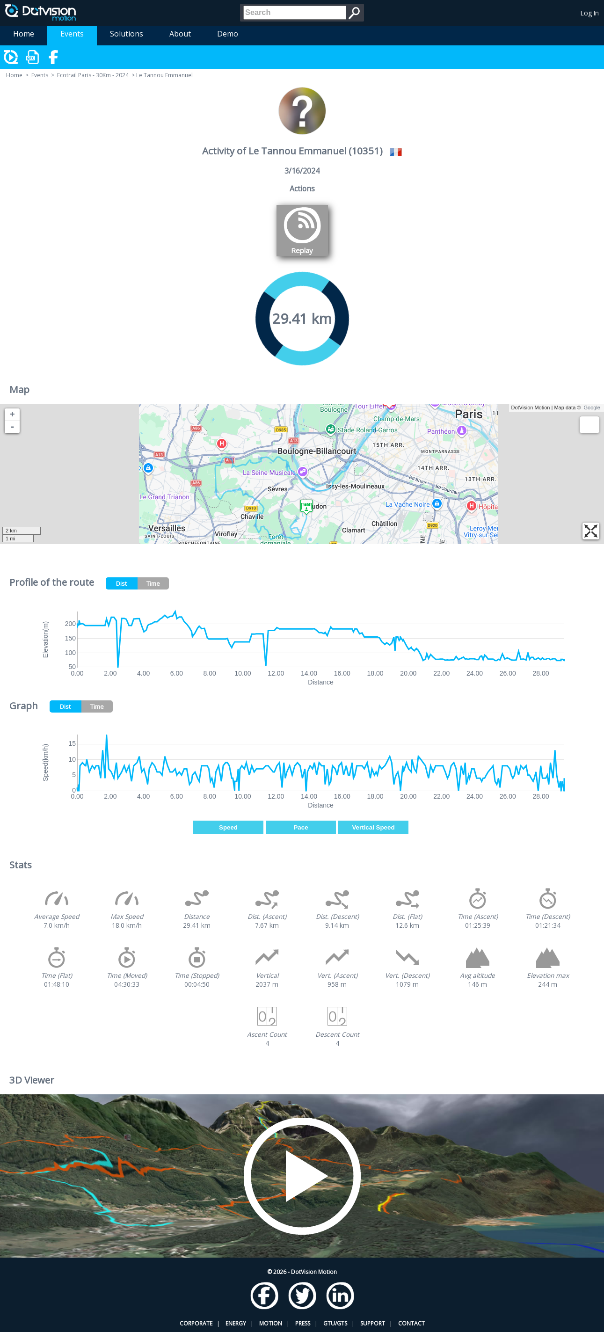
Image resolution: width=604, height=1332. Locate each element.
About (180, 34)
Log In (590, 12)
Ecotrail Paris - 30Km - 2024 (93, 75)
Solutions (126, 34)
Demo (227, 34)
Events (72, 34)
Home (23, 34)
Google (592, 407)
